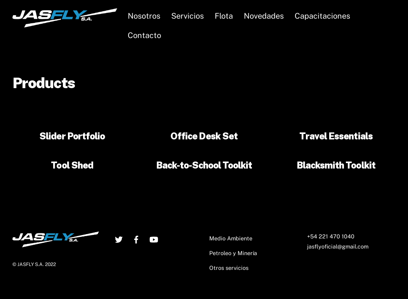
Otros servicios (228, 267)
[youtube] (153, 238)
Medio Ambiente (230, 238)
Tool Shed (72, 165)
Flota (224, 16)
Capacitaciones (322, 16)
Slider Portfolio (72, 135)
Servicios (187, 16)
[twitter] (119, 238)
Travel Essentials (336, 135)
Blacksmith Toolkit (336, 165)
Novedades (264, 16)
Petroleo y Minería (233, 253)
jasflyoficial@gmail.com (337, 246)
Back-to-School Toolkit (204, 165)
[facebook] (136, 238)
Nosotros (144, 16)
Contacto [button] (144, 35)
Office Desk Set (204, 135)
